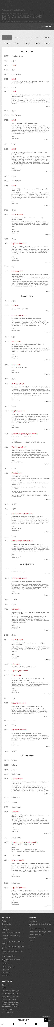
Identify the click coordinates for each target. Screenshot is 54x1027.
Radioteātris (32, 22)
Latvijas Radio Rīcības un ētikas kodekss (13, 942)
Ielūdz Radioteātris (19, 703)
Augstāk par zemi (18, 411)
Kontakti (5, 975)
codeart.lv (49, 1016)
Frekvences (6, 972)
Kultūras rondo (17, 271)
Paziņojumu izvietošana (10, 996)
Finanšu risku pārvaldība (38, 929)
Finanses (32, 917)
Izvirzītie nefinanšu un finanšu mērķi (40, 925)
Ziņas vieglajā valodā (20, 671)
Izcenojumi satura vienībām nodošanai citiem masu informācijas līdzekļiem (12, 1004)
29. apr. (7, 43)
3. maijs (47, 43)
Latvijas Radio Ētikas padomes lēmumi (13, 947)
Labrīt (14, 65)
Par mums (6, 917)
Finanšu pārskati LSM (36, 935)
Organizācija (6, 924)
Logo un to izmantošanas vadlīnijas (11, 960)
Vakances (5, 970)
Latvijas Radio (7, 22)
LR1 (13, 22)
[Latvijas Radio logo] (6, 26)
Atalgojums (33, 921)
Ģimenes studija (18, 383)
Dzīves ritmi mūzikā (19, 315)
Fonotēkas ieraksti (8, 1012)
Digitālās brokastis (19, 243)
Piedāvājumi (7, 981)
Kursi (4, 988)
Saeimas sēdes (7, 1009)
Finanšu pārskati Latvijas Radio (40, 932)
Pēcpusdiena (16, 473)
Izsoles (31, 940)
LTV (8, 7)
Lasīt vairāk (47, 106)
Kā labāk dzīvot (17, 214)
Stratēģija (5, 930)
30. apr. (17, 43)
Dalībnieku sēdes (8, 956)
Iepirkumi (32, 937)
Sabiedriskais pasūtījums (11, 933)
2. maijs (37, 43)
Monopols (15, 609)
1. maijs (27, 43)
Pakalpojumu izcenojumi (11, 991)
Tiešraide (15, 26)
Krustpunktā (16, 341)
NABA (26, 22)
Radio (4, 921)
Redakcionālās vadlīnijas (11, 936)
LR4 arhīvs (41, 22)
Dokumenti (6, 938)
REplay (9, 3)
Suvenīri (5, 985)
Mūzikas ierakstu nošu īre (11, 993)
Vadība (4, 927)
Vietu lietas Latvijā (19, 447)
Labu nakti (16, 664)
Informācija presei (8, 967)
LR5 (22, 22)
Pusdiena (15, 305)
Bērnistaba (11, 5)
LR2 (16, 22)
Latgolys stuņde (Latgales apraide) (25, 434)
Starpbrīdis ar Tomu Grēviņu (22, 513)
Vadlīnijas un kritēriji (9, 999)
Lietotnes (5, 964)
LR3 (19, 22)
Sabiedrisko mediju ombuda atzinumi (12, 952)
